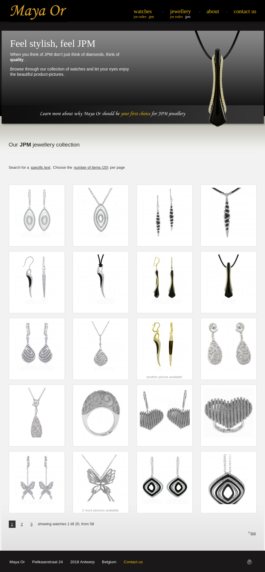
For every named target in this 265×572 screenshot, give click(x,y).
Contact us (133, 562)
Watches (143, 11)
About (213, 11)
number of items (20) (91, 167)
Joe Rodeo (140, 16)
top (253, 533)
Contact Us (245, 11)
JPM (151, 16)
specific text (40, 167)
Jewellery (180, 11)
